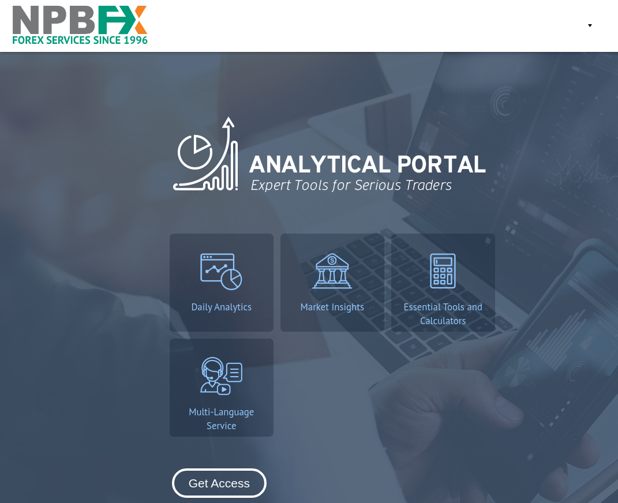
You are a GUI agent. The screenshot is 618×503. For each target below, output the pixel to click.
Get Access (454, 26)
